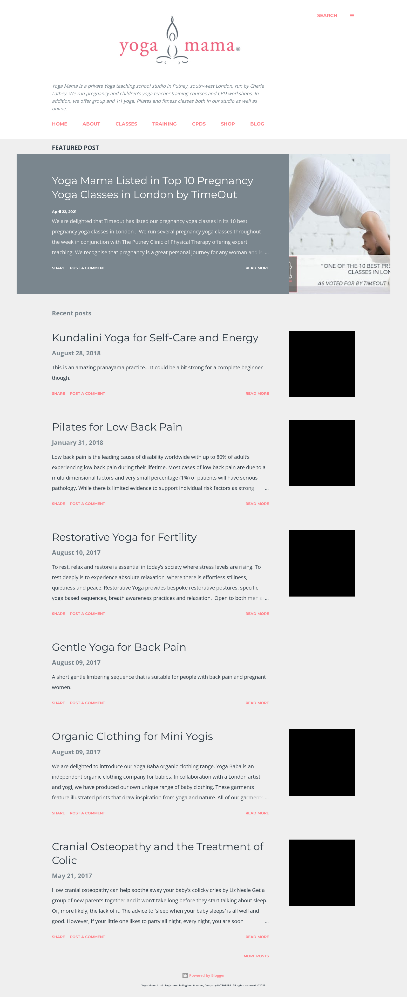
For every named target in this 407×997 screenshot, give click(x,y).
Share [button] (58, 268)
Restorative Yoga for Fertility (124, 537)
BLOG (257, 124)
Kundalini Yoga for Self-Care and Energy (155, 337)
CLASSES (126, 124)
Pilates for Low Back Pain (117, 426)
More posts (256, 956)
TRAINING (164, 124)
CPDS (199, 124)
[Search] (327, 15)
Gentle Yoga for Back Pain (119, 647)
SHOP (228, 124)
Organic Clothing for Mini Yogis (132, 736)
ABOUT (91, 124)
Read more (257, 268)
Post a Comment (87, 268)
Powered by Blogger (203, 975)
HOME (59, 124)
